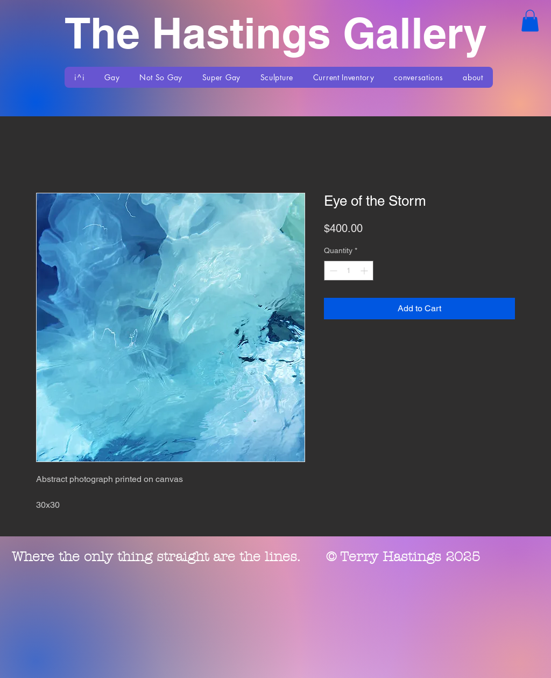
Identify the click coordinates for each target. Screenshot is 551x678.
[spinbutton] (348, 270)
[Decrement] (332, 270)
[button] (530, 21)
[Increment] (365, 270)
